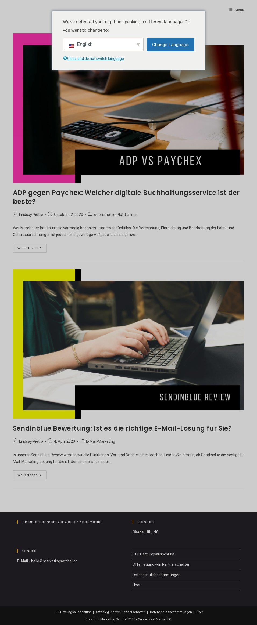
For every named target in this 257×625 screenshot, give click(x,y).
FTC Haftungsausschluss (154, 554)
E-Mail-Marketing (100, 441)
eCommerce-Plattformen (116, 214)
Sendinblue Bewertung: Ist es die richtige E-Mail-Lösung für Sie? (122, 428)
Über (137, 585)
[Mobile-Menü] (236, 10)
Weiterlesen (32, 249)
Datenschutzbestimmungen (156, 575)
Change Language (170, 44)
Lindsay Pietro (31, 214)
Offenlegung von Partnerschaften (161, 564)
